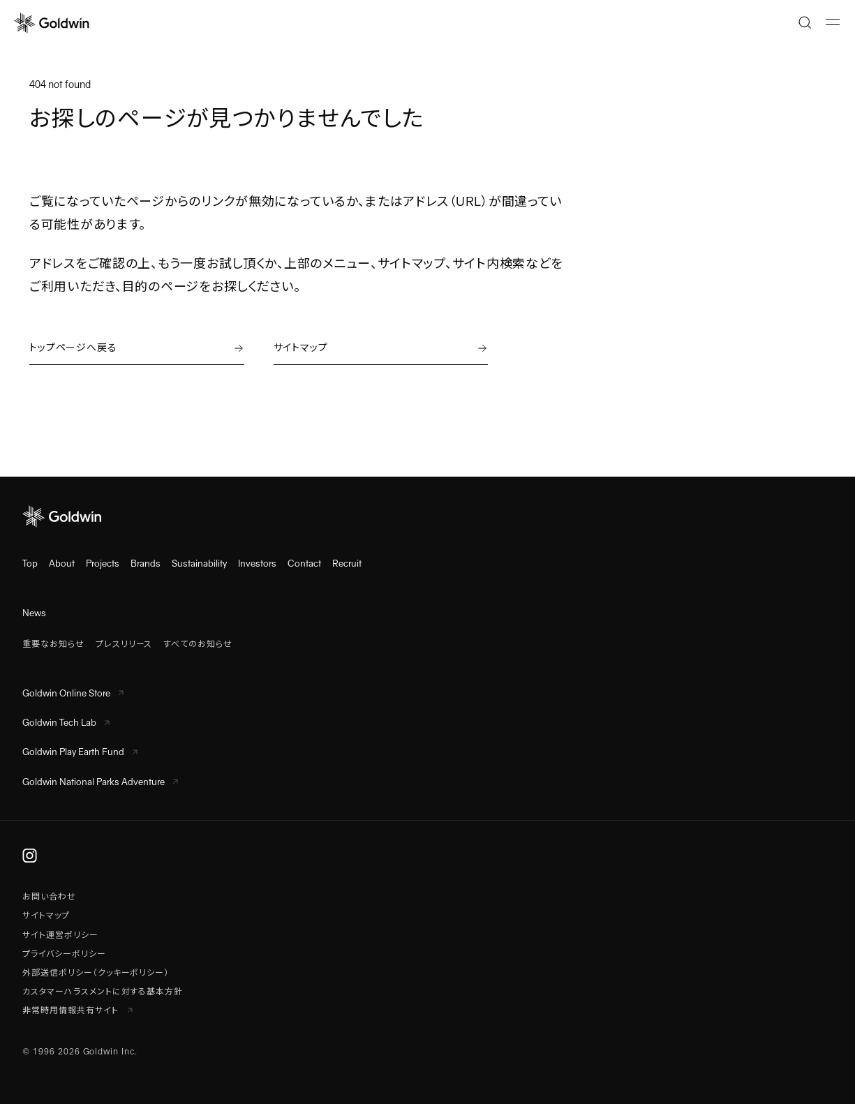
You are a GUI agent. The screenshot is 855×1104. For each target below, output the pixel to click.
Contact (304, 563)
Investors (257, 563)
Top (30, 563)
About (62, 563)
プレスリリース (124, 644)
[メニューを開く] (832, 22)
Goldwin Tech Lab (66, 723)
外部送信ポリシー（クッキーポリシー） (95, 972)
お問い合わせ (49, 896)
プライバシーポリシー (64, 954)
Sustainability (199, 563)
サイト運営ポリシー (60, 935)
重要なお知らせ (53, 644)
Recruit (347, 563)
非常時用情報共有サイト (77, 1010)
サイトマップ (46, 915)
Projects (102, 563)
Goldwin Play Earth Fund (79, 752)
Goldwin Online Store (73, 693)
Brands (146, 563)
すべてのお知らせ (197, 644)
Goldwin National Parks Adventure (100, 782)
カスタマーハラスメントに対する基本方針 (102, 991)
